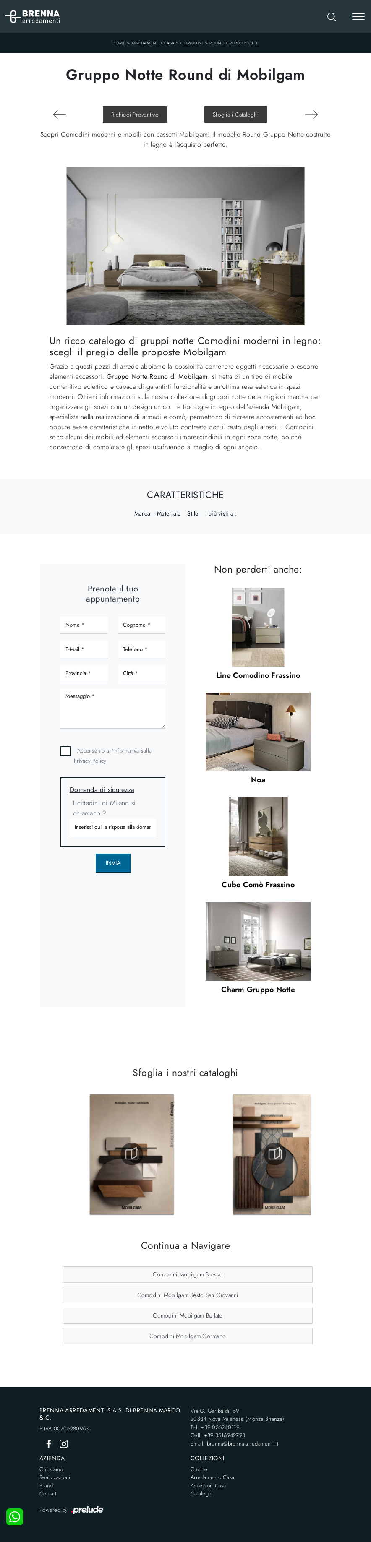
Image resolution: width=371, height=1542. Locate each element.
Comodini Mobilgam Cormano (187, 1336)
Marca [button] (142, 513)
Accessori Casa (208, 1486)
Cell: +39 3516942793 (218, 1435)
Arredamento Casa (153, 43)
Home (118, 43)
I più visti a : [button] (221, 513)
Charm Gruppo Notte (258, 989)
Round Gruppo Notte (234, 43)
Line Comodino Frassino (258, 675)
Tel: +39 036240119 (215, 1427)
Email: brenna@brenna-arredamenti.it (234, 1444)
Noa (258, 779)
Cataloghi (202, 1494)
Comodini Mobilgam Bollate (187, 1315)
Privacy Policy (90, 761)
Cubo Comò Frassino (258, 884)
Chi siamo (51, 1469)
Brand (46, 1486)
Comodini (191, 43)
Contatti (48, 1494)
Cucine (199, 1469)
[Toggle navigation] (358, 17)
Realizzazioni (54, 1477)
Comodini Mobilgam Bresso (188, 1274)
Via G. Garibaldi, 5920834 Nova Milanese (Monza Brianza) (237, 1415)
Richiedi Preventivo (135, 114)
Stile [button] (192, 513)
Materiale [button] (168, 513)
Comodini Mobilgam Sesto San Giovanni (187, 1295)
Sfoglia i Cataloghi (236, 114)
